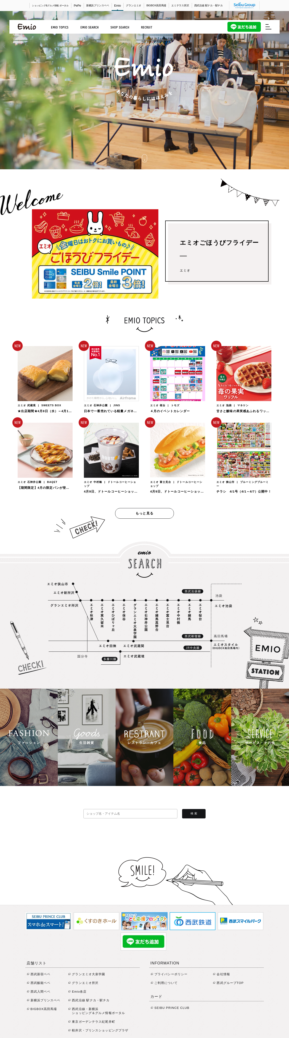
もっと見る (144, 513)
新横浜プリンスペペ (97, 5)
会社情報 (221, 974)
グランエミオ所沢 (83, 983)
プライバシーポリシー (169, 974)
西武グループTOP (228, 983)
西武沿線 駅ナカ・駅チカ (208, 5)
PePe (77, 5)
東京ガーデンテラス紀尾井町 (91, 1021)
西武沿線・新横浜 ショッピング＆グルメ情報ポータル (96, 1011)
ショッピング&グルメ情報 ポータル (50, 5)
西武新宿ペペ (39, 974)
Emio (117, 5)
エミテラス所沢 (180, 5)
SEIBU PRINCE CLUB (170, 1008)
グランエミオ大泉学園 (86, 974)
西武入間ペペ (39, 991)
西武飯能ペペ (39, 983)
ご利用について (164, 983)
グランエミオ (133, 5)
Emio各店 (77, 991)
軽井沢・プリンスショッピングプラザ (98, 1030)
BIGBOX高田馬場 (156, 5)
